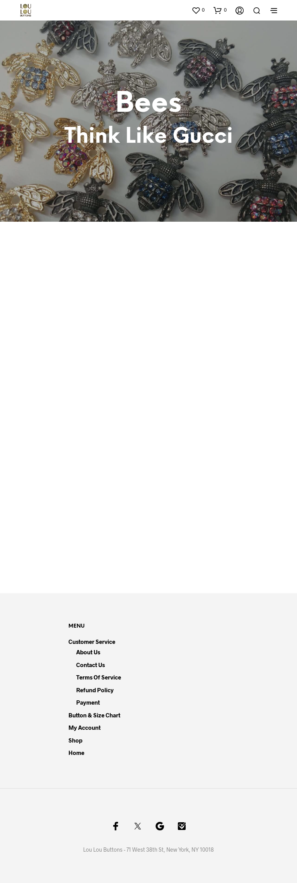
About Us (88, 652)
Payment (88, 702)
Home (76, 752)
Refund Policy (95, 689)
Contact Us (90, 664)
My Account (84, 727)
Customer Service (91, 641)
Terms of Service (98, 677)
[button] (198, 10)
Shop (75, 740)
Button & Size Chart (94, 715)
